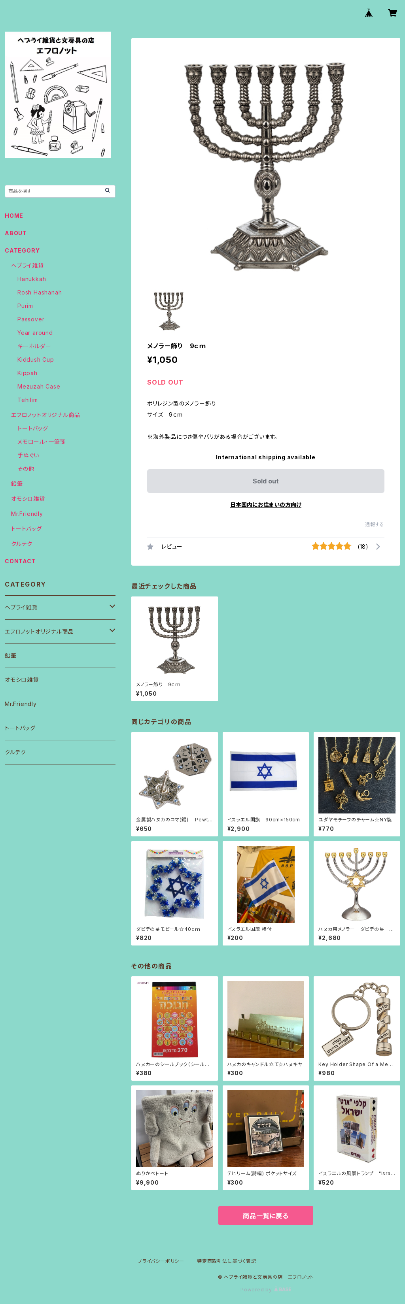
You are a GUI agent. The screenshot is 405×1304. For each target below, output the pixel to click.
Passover (30, 319)
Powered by (265, 1290)
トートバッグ (32, 428)
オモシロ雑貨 (28, 498)
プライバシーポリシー (161, 1261)
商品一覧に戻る (266, 1216)
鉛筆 (17, 483)
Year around (35, 332)
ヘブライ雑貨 (27, 265)
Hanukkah (31, 279)
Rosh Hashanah (39, 292)
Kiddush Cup (35, 359)
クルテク (21, 543)
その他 (25, 468)
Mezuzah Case (39, 386)
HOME (14, 215)
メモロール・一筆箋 (41, 441)
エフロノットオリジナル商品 (45, 414)
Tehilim (27, 399)
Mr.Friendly (27, 513)
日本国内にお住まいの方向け (265, 504)
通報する (374, 524)
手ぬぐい (28, 455)
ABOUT (16, 233)
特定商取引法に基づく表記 (226, 1261)
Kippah (27, 373)
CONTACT (20, 561)
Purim (25, 305)
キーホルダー (34, 346)
